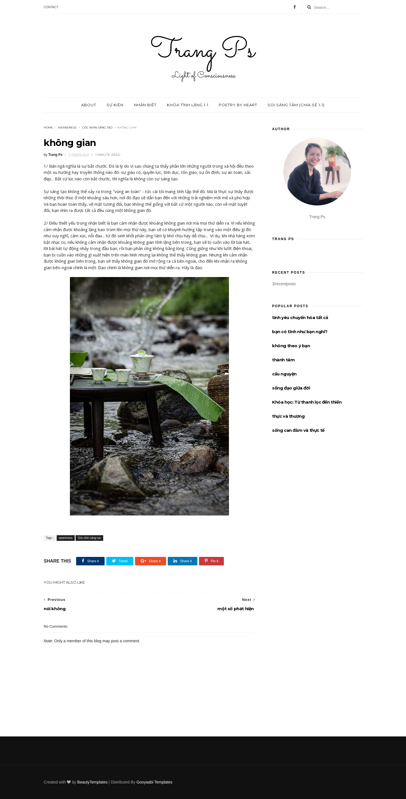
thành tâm (283, 359)
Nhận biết (145, 105)
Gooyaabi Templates (154, 782)
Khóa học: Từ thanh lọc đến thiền (306, 402)
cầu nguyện (284, 374)
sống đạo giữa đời (291, 388)
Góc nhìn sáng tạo (97, 127)
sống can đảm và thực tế (298, 430)
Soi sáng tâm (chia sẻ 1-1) (296, 105)
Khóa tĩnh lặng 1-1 (187, 105)
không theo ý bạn (291, 345)
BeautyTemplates (92, 782)
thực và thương (288, 416)
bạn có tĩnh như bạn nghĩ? (300, 331)
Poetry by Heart (238, 105)
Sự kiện (115, 105)
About (88, 105)
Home (48, 127)
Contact (51, 7)
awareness (67, 127)
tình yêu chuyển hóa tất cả (300, 317)
